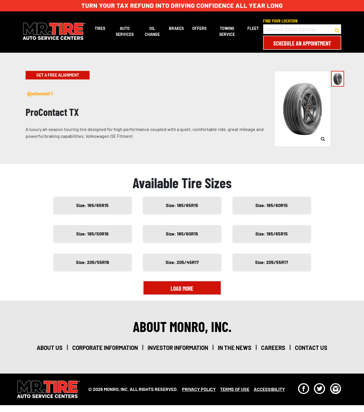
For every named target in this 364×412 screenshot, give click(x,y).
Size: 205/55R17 (271, 262)
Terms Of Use (234, 389)
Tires (100, 28)
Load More (182, 288)
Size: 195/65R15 (271, 233)
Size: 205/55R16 (92, 262)
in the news (234, 347)
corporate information (105, 347)
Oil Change (152, 31)
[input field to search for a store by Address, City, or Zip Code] (302, 29)
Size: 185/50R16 (92, 233)
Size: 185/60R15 (271, 205)
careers (273, 347)
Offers (199, 28)
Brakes (176, 28)
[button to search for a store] (337, 29)
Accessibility (269, 389)
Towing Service (227, 31)
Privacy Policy (199, 389)
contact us (311, 347)
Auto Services (125, 31)
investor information (178, 347)
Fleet (253, 28)
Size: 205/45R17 (182, 262)
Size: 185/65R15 (182, 205)
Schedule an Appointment (302, 43)
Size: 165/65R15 (92, 205)
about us (50, 347)
